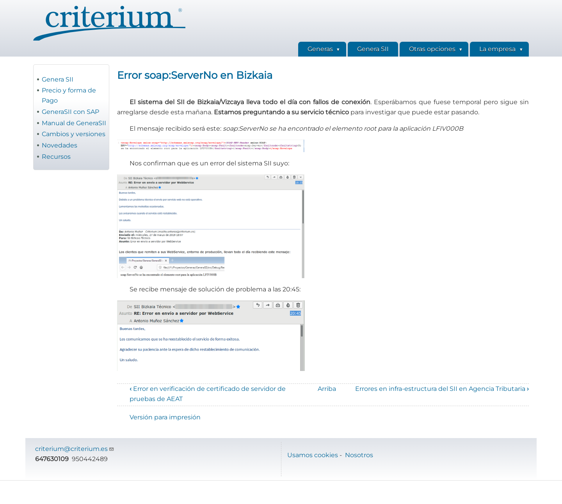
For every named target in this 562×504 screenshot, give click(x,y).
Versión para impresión (165, 417)
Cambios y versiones (73, 134)
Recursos (56, 156)
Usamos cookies (312, 455)
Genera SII (57, 79)
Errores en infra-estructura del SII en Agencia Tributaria (442, 388)
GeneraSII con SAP (70, 111)
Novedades (59, 145)
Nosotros (359, 455)
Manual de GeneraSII (74, 123)
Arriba (327, 388)
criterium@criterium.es (74, 449)
